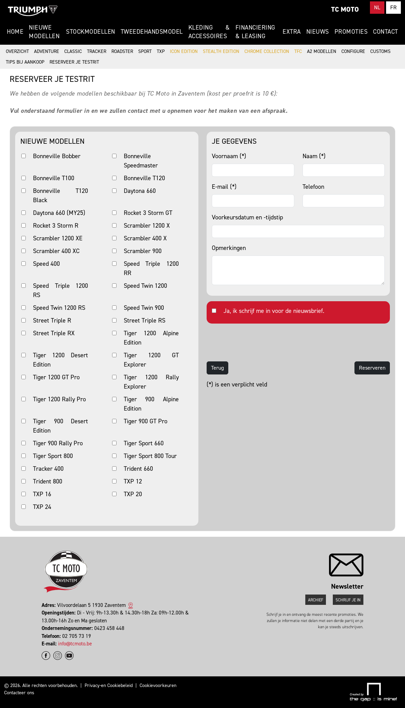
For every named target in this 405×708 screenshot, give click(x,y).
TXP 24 (42, 507)
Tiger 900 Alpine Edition (151, 404)
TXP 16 (42, 494)
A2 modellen (321, 51)
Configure (353, 51)
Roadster (122, 51)
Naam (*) (314, 156)
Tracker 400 (48, 469)
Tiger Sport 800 (53, 456)
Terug (217, 367)
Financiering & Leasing (255, 31)
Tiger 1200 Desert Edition (60, 360)
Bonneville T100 (53, 178)
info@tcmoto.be (75, 643)
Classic (73, 51)
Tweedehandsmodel (152, 32)
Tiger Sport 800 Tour (150, 456)
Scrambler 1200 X (147, 225)
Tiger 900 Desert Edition (60, 426)
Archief (315, 600)
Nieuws (317, 32)
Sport (145, 51)
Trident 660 (138, 469)
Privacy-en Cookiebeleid (109, 685)
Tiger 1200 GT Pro (56, 377)
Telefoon (313, 187)
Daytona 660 (140, 191)
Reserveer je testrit (74, 62)
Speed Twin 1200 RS (59, 308)
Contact (385, 32)
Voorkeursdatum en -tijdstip (247, 217)
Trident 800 (47, 481)
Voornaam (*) (229, 156)
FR (393, 7)
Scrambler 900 (143, 251)
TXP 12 (133, 481)
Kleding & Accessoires (209, 31)
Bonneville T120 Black (60, 195)
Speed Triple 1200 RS (60, 290)
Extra (292, 32)
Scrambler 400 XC (56, 251)
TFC (298, 51)
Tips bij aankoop (25, 62)
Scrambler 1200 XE (58, 238)
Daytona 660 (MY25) (59, 213)
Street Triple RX (54, 333)
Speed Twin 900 (144, 308)
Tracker (96, 51)
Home (15, 32)
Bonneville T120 (144, 178)
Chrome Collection (266, 51)
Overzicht (17, 51)
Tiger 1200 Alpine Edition (151, 338)
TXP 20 (133, 494)
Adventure (46, 51)
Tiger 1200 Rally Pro (59, 399)
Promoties (351, 32)
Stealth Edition (221, 51)
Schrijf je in (348, 600)
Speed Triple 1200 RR (151, 268)
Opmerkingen (229, 248)
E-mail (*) (224, 187)
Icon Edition (184, 51)
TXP (161, 51)
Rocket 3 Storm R (55, 225)
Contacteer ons (19, 692)
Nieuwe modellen (44, 31)
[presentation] (259, 342)
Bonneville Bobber (56, 156)
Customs (380, 51)
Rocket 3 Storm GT (148, 213)
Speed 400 (46, 264)
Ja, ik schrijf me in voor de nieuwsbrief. (273, 311)
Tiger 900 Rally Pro (58, 443)
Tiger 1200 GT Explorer (151, 360)
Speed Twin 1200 (145, 286)
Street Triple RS (144, 320)
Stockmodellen (90, 32)
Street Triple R (52, 320)
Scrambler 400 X (145, 238)
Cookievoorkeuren (158, 685)
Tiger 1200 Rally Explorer (151, 382)
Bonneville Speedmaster (141, 161)
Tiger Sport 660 (144, 443)
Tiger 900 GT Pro (145, 421)
